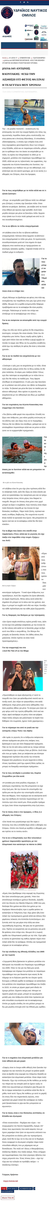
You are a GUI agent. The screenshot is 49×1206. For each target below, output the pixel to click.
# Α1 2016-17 (12, 1188)
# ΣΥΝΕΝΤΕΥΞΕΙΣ (26, 1188)
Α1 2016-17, (9, 92)
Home (4, 58)
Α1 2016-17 (13, 58)
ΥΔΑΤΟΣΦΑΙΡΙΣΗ (39, 58)
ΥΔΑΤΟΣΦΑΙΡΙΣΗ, (31, 92)
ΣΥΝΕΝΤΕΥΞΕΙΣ (25, 58)
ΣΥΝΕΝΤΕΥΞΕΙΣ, (18, 92)
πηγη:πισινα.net (10, 1181)
